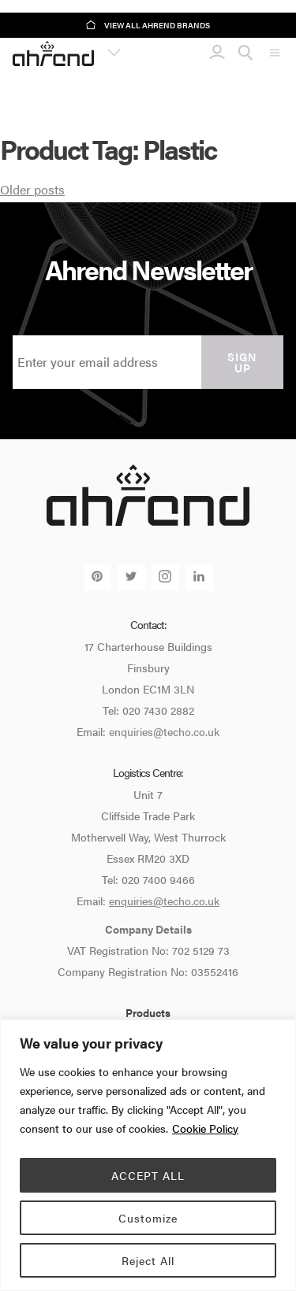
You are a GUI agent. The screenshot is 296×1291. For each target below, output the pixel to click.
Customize (148, 1218)
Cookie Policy (205, 1128)
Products (148, 1012)
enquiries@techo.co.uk (164, 731)
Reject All (148, 1260)
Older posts (32, 189)
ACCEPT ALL (148, 1175)
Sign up (242, 362)
